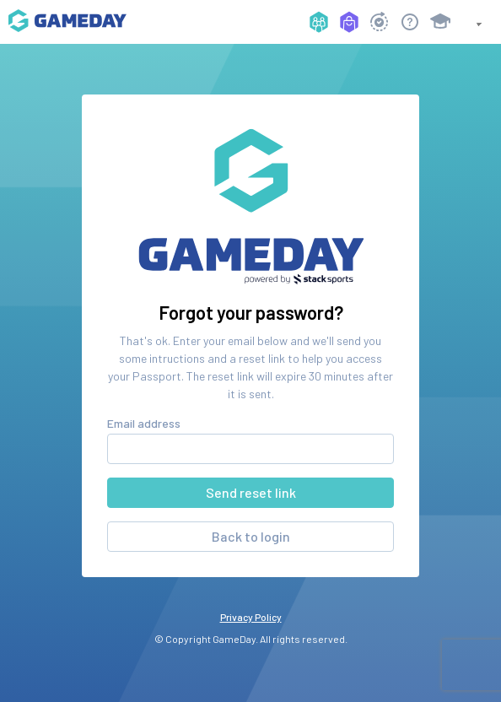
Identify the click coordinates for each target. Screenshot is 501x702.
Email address (143, 423)
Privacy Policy (251, 617)
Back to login (251, 536)
